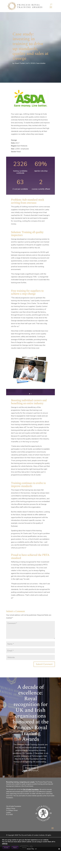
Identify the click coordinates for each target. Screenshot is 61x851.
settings (4, 844)
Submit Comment (44, 664)
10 (38, 771)
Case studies (40, 63)
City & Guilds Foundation (31, 789)
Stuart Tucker (20, 63)
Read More (30, 768)
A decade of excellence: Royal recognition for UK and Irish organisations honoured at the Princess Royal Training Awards (30, 713)
